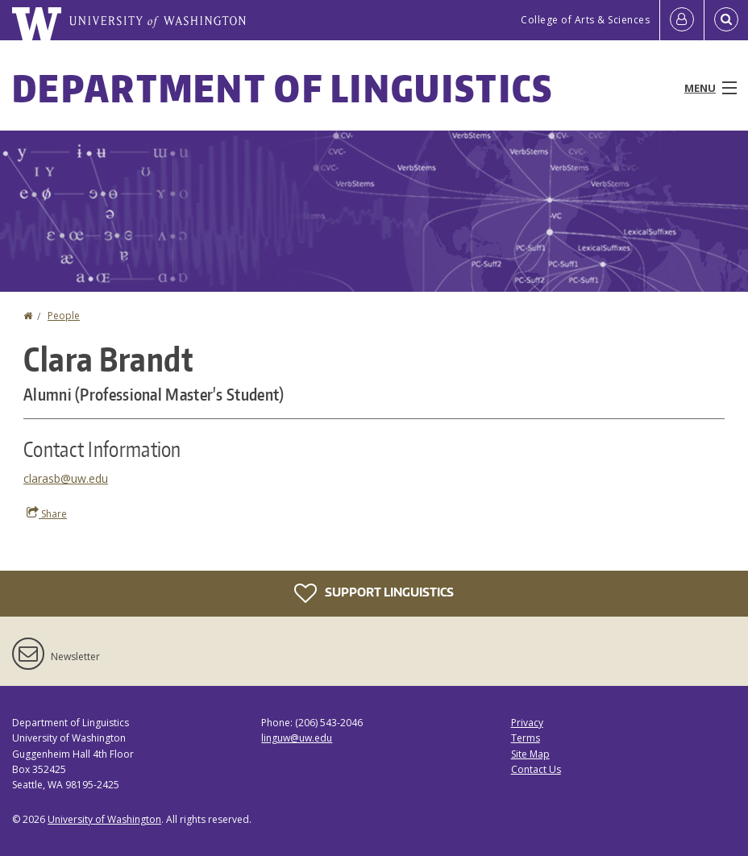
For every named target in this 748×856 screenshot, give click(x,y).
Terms (525, 738)
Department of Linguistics (283, 87)
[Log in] (682, 20)
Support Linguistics (374, 593)
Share (47, 513)
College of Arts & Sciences (585, 20)
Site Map (530, 754)
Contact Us (536, 769)
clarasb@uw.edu (65, 478)
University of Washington (104, 819)
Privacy (527, 722)
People (64, 315)
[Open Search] (726, 20)
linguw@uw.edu (296, 738)
